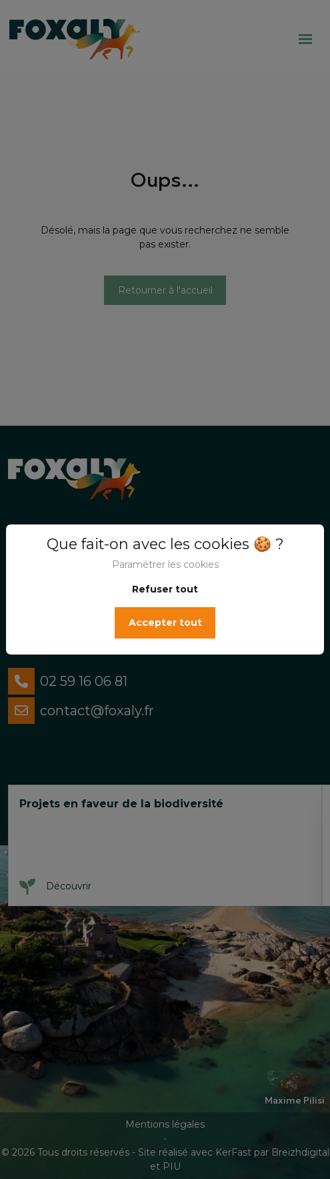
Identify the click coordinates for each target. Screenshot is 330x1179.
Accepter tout (165, 623)
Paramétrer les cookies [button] (165, 564)
